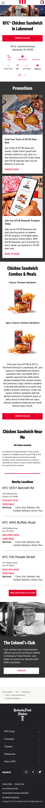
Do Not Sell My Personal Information (15, 793)
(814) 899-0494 (10, 535)
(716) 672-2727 (10, 501)
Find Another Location (22, 593)
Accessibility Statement (10, 797)
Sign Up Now (12, 254)
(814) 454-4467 (10, 570)
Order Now (11, 170)
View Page (8, 504)
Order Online (22, 38)
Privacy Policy (7, 784)
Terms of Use (19, 784)
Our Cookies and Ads (10, 788)
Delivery (37, 69)
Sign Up (21, 671)
